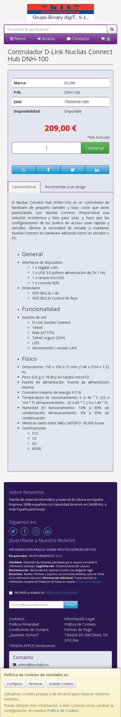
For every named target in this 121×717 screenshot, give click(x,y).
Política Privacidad (24, 624)
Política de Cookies (63, 710)
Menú (18, 38)
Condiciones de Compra (29, 629)
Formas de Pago (78, 629)
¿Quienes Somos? (24, 634)
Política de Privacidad (88, 581)
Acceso (46, 38)
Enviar (70, 604)
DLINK (69, 82)
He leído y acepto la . (45, 592)
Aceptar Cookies (61, 684)
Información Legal (79, 618)
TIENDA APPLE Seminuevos (32, 645)
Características (24, 186)
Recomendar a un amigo (65, 186)
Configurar (14, 684)
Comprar (95, 148)
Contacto (78, 38)
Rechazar (35, 684)
